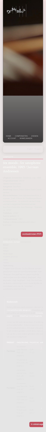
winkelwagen (26, 138)
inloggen (37, 149)
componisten (21, 136)
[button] (32, 234)
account (12, 138)
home (8, 136)
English (30, 149)
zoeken (34, 136)
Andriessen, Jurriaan (11, 242)
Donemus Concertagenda (31, 316)
